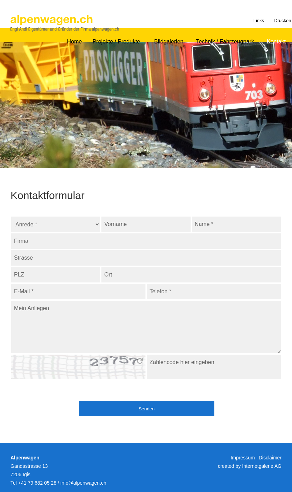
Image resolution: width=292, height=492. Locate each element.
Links (260, 15)
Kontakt (276, 35)
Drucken (278, 15)
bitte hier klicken (139, 360)
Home (73, 35)
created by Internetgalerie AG (250, 466)
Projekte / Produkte (118, 35)
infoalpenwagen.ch (83, 483)
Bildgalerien (169, 35)
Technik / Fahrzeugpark (225, 35)
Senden (152, 408)
